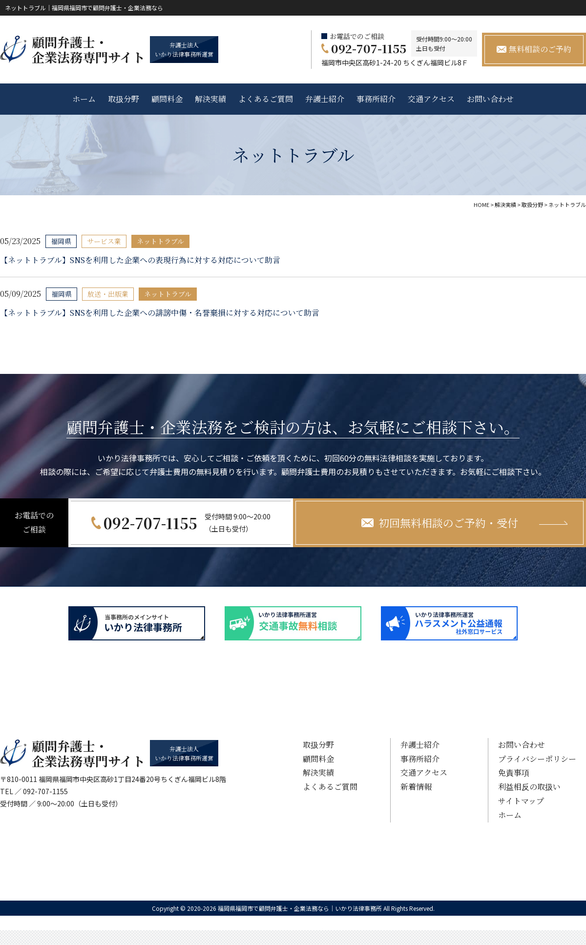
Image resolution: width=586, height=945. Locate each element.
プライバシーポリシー (537, 758)
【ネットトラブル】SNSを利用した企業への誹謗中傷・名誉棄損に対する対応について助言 (159, 312)
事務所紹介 (376, 98)
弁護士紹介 (324, 98)
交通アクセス (431, 98)
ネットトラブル (160, 241)
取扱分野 (123, 98)
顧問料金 (167, 98)
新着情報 (416, 786)
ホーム (84, 98)
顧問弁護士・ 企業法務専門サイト (88, 49)
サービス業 (104, 241)
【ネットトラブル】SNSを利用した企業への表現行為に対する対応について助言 (140, 260)
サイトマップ (521, 800)
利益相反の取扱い (529, 786)
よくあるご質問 (265, 98)
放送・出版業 (107, 294)
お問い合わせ (490, 98)
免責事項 (513, 772)
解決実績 (210, 98)
